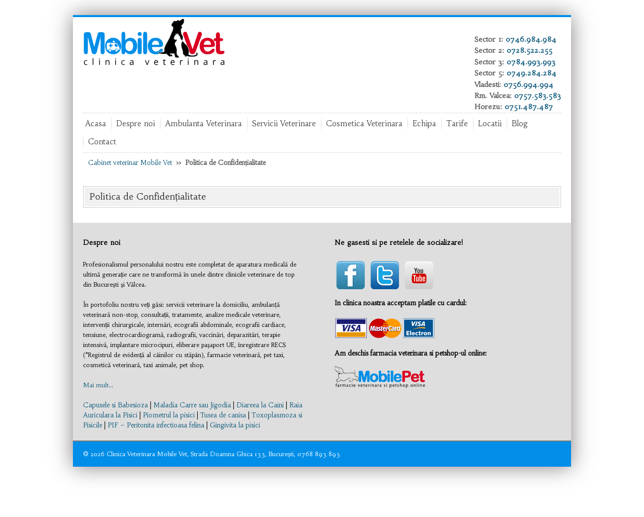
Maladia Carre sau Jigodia (192, 405)
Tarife (457, 123)
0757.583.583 (537, 95)
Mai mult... (98, 385)
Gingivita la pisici (235, 425)
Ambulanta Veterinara (203, 123)
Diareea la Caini (260, 405)
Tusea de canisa (223, 415)
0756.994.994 (528, 84)
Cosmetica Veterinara (364, 123)
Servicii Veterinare (284, 123)
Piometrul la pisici (169, 415)
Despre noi (135, 123)
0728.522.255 (529, 50)
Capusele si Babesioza (115, 405)
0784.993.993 (531, 61)
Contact (102, 141)
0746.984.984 (531, 39)
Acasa (95, 123)
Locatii (490, 123)
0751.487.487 (529, 106)
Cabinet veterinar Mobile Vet (130, 162)
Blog (520, 123)
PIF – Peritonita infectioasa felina (156, 425)
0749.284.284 (531, 72)
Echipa (424, 123)
